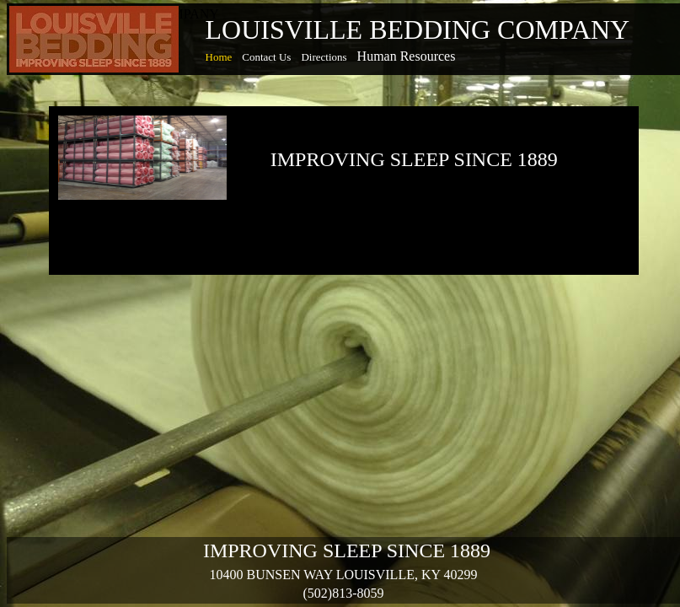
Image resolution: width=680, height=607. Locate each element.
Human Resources (406, 56)
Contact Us (266, 57)
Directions (323, 57)
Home (219, 57)
